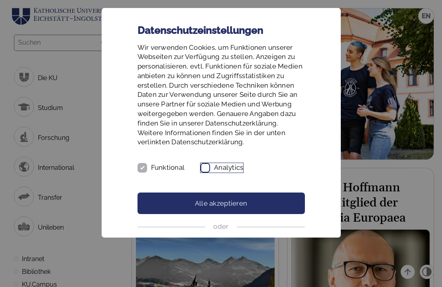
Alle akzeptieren (221, 203)
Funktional (168, 167)
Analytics (228, 167)
